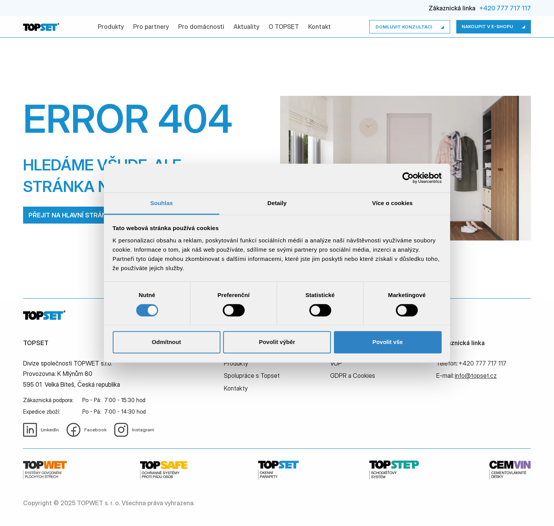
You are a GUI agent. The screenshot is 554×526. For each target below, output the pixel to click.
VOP (336, 363)
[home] (41, 27)
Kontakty (236, 388)
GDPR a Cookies (352, 375)
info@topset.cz (476, 375)
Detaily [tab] (277, 203)
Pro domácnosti (201, 26)
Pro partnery (151, 26)
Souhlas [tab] (161, 203)
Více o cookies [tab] (392, 203)
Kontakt (319, 26)
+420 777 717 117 (505, 8)
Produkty (111, 26)
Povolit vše (387, 342)
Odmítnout (166, 342)
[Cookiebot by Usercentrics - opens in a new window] (408, 178)
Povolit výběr (277, 342)
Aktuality (246, 26)
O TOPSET (284, 26)
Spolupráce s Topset (252, 375)
